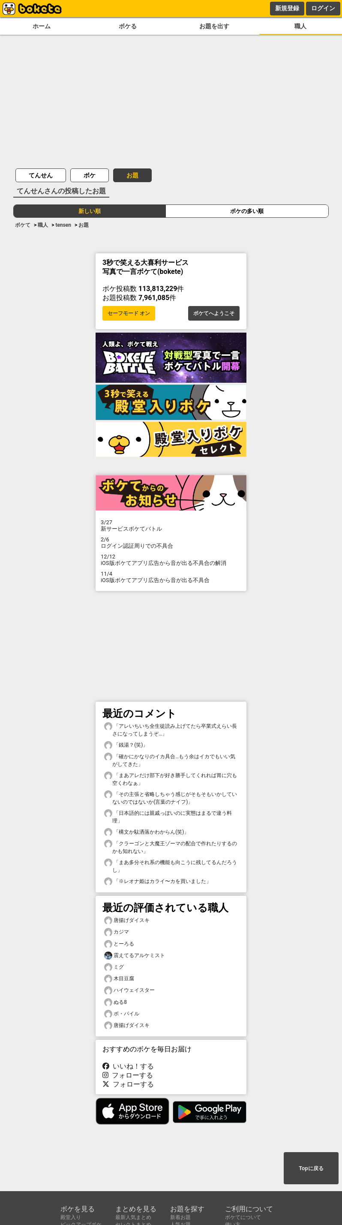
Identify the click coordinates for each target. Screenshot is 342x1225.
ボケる (128, 26)
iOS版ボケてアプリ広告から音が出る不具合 (171, 576)
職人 (300, 26)
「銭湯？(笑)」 (126, 745)
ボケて (22, 225)
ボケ (90, 175)
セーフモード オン (129, 313)
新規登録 (287, 8)
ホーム (42, 26)
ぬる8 (115, 1002)
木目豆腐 (119, 979)
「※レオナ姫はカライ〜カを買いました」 (157, 881)
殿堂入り (70, 1217)
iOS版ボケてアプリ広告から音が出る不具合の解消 (171, 559)
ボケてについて (243, 1217)
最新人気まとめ (133, 1217)
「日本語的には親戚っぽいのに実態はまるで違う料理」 (168, 816)
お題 (132, 175)
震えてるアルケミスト (134, 956)
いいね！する (128, 1066)
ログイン (323, 8)
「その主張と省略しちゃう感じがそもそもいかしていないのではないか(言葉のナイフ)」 (170, 797)
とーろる (119, 944)
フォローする (127, 1075)
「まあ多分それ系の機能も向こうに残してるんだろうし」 (170, 866)
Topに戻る (311, 1168)
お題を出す (214, 26)
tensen (63, 225)
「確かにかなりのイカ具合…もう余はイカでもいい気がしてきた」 (169, 760)
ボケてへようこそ (213, 313)
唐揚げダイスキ (127, 920)
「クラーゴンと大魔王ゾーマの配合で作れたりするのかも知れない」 (170, 847)
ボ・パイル (121, 1014)
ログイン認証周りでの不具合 (171, 542)
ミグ (114, 967)
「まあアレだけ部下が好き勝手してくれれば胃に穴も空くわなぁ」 (170, 779)
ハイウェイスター (129, 990)
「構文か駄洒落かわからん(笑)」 (146, 832)
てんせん (41, 175)
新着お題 (180, 1217)
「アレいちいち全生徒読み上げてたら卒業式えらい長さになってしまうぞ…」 (170, 729)
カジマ (116, 932)
